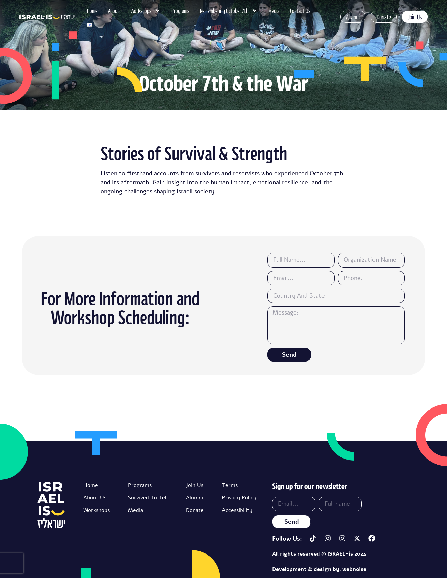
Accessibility (237, 510)
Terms (230, 485)
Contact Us (300, 10)
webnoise (354, 569)
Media (273, 10)
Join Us (194, 485)
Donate (195, 510)
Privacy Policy (239, 497)
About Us (94, 497)
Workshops (145, 10)
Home (92, 10)
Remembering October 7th (229, 10)
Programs (180, 10)
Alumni (194, 497)
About (113, 10)
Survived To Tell (148, 497)
